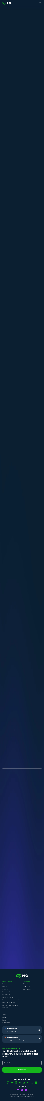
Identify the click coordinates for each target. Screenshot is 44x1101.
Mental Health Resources (10, 1005)
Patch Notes (27, 989)
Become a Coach (8, 992)
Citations (5, 1008)
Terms (4, 1015)
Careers (5, 989)
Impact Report (27, 984)
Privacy (4, 1017)
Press (4, 1020)
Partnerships (6, 994)
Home (4, 984)
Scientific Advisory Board (10, 1000)
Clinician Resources (8, 1002)
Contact (4, 986)
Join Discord (27, 986)
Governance (6, 1022)
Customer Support (8, 997)
